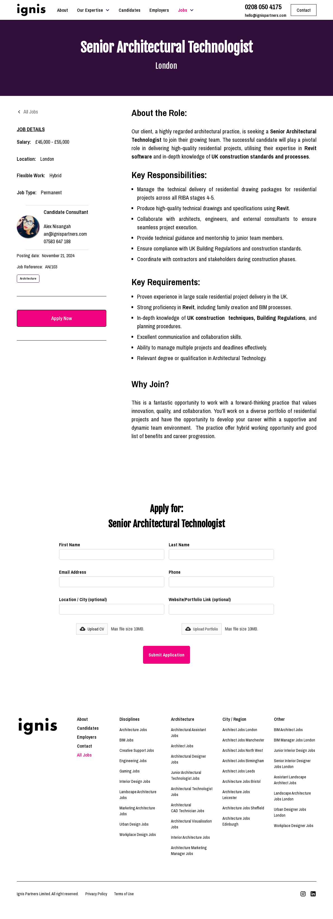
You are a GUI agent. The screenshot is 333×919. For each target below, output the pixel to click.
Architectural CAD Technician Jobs (187, 807)
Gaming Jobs (129, 771)
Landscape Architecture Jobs (137, 794)
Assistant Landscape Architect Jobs (290, 779)
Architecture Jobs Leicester (236, 794)
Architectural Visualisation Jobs (191, 824)
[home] (31, 10)
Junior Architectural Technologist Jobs (186, 775)
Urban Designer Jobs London (290, 812)
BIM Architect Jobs (288, 729)
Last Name (179, 545)
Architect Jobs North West (242, 750)
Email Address (72, 572)
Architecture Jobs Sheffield (243, 808)
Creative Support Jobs (136, 750)
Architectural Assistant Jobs (188, 732)
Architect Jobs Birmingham (243, 760)
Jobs (182, 10)
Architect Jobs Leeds (238, 771)
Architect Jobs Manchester (243, 740)
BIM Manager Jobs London (294, 740)
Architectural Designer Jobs (188, 759)
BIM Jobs (126, 740)
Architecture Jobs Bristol (241, 781)
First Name (69, 545)
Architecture (28, 278)
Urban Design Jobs (134, 824)
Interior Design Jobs (134, 781)
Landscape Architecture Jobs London (292, 796)
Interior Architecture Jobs (190, 837)
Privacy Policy (96, 893)
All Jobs (84, 755)
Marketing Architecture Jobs (137, 810)
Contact (84, 746)
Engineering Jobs (133, 760)
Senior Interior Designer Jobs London (292, 763)
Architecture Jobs (133, 729)
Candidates (129, 10)
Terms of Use (124, 893)
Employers (159, 10)
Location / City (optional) (83, 599)
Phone (174, 572)
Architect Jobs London (239, 729)
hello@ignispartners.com (265, 15)
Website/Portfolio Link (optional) (200, 599)
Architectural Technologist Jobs (191, 791)
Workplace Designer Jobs (293, 825)
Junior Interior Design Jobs (294, 750)
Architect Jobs (182, 745)
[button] (93, 10)
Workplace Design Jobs (137, 834)
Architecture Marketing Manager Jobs (189, 850)
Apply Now (61, 318)
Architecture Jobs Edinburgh (236, 821)
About (62, 10)
